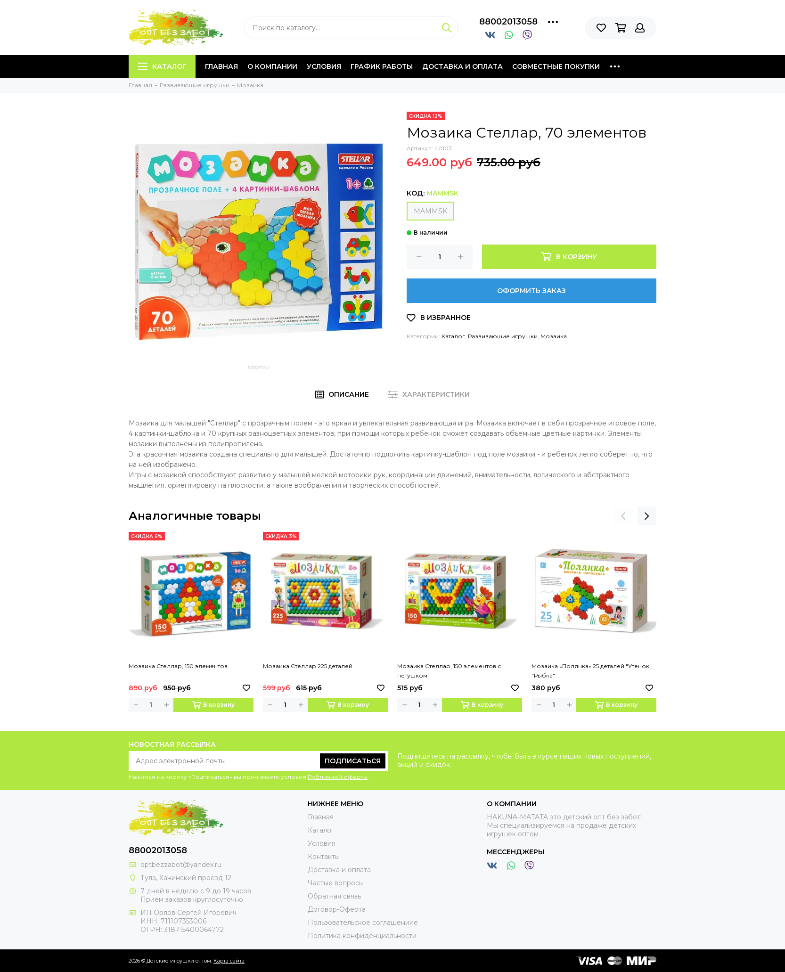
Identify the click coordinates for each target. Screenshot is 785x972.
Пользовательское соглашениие (363, 922)
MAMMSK (430, 211)
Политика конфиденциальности (362, 935)
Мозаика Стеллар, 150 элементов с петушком (449, 670)
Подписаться (353, 761)
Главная (221, 66)
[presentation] (623, 515)
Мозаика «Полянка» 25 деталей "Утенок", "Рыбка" (592, 670)
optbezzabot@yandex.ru (180, 864)
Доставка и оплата (462, 66)
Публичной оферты (338, 776)
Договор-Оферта (337, 909)
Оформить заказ (531, 290)
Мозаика (553, 336)
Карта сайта (229, 960)
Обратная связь (334, 896)
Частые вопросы (336, 883)
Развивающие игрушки (503, 336)
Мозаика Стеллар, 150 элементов (178, 666)
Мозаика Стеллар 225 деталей (307, 666)
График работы (382, 66)
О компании (272, 66)
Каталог (162, 66)
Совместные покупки (556, 66)
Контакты (324, 856)
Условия (324, 66)
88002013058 (508, 21)
